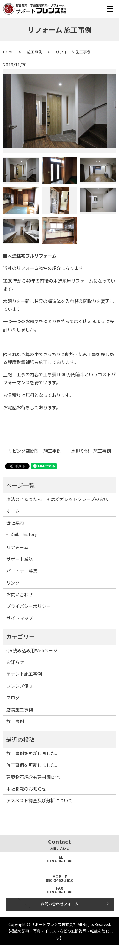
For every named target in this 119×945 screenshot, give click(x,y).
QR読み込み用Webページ (31, 650)
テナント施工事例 (24, 674)
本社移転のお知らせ (26, 788)
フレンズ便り (19, 686)
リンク (13, 582)
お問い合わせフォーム (60, 903)
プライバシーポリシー (28, 606)
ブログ (13, 697)
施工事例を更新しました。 (33, 753)
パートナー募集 (21, 570)
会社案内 (15, 522)
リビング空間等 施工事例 (34, 451)
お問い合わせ (19, 594)
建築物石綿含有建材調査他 (33, 777)
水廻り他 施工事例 (91, 451)
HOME (8, 51)
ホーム (13, 511)
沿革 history (23, 534)
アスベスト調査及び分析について (39, 800)
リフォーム (17, 547)
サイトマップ (19, 618)
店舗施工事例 (19, 709)
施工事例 (34, 51)
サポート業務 (19, 559)
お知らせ (15, 662)
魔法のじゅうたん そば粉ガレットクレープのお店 (57, 499)
